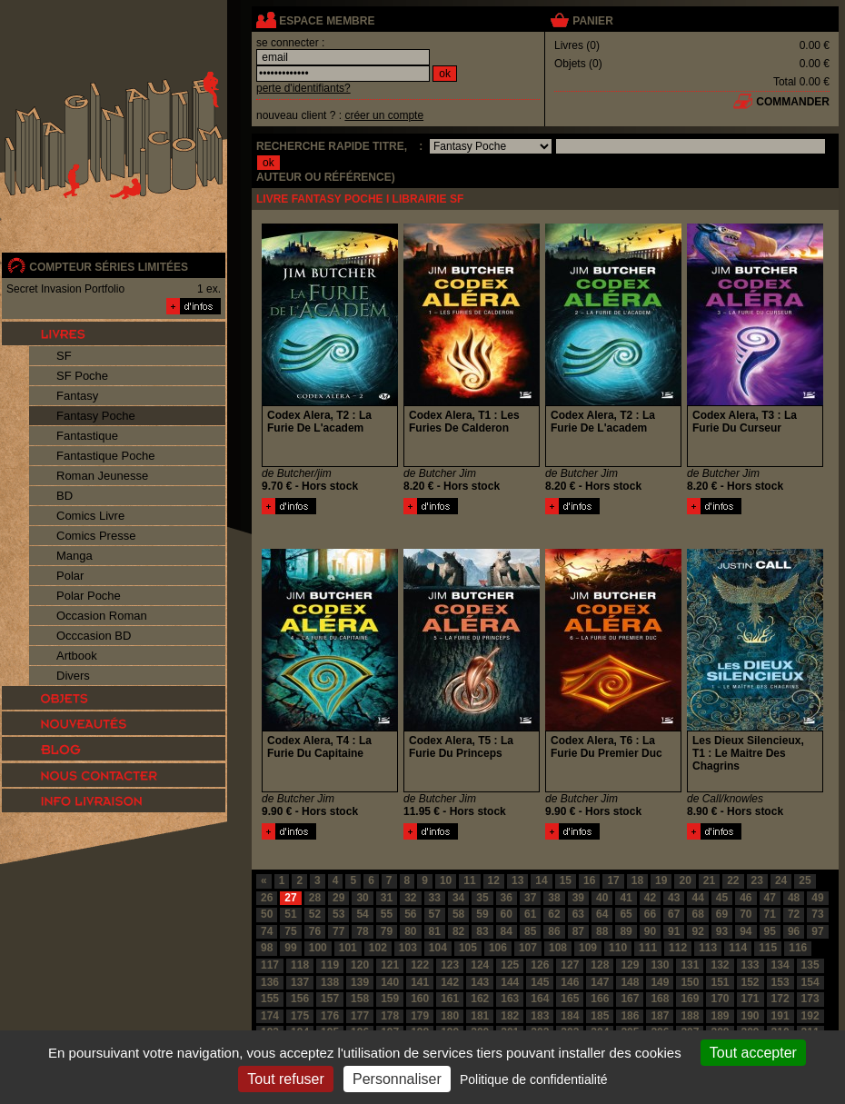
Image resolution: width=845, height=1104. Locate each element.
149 (660, 982)
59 (482, 914)
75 (290, 931)
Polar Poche (88, 595)
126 (540, 965)
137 (300, 982)
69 (722, 914)
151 (720, 982)
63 (578, 914)
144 (510, 982)
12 (494, 880)
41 (625, 897)
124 (480, 965)
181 (480, 1016)
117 (270, 965)
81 (435, 931)
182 (510, 1016)
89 (625, 931)
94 (745, 931)
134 (780, 965)
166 (600, 998)
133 (750, 965)
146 (570, 982)
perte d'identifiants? (303, 88)
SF (64, 356)
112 (678, 947)
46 (745, 897)
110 (618, 947)
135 (810, 965)
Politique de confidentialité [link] (534, 1079)
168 (660, 998)
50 (267, 914)
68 (697, 914)
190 (750, 1016)
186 (630, 1016)
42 (650, 897)
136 (270, 982)
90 (650, 931)
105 (468, 947)
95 (770, 931)
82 (458, 931)
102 (378, 947)
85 (530, 931)
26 (267, 897)
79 (387, 931)
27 (290, 897)
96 (794, 931)
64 (602, 914)
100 (318, 947)
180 (450, 1016)
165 (570, 998)
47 (770, 897)
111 (648, 947)
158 (360, 998)
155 (270, 998)
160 (420, 998)
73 (817, 914)
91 (674, 931)
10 (446, 880)
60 (506, 914)
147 (600, 982)
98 (267, 947)
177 (360, 1016)
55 (387, 914)
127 (570, 965)
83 (482, 931)
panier (592, 21)
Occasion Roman (101, 615)
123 (450, 965)
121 (390, 965)
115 (768, 947)
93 (722, 931)
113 (708, 947)
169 (690, 998)
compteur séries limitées (108, 267)
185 (600, 1016)
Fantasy (77, 396)
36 (506, 897)
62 (554, 914)
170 (720, 998)
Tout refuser (285, 1079)
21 (709, 880)
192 (810, 1016)
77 (338, 931)
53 (338, 914)
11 (469, 880)
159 (390, 998)
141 (420, 982)
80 (410, 931)
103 (408, 947)
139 (360, 982)
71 (770, 914)
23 (757, 880)
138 (330, 982)
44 (697, 897)
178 (390, 1016)
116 (798, 947)
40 (602, 897)
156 (300, 998)
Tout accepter (753, 1052)
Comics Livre (90, 515)
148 (630, 982)
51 (290, 914)
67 (674, 914)
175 (300, 1016)
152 (750, 982)
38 (554, 897)
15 (566, 880)
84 (506, 931)
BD (64, 495)
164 (540, 998)
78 (362, 931)
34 (458, 897)
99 (290, 947)
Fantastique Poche (105, 455)
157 (330, 998)
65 (625, 914)
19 (661, 880)
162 (480, 998)
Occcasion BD (93, 635)
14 (541, 880)
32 (410, 897)
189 (720, 1016)
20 (685, 880)
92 (697, 931)
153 (780, 982)
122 (420, 965)
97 (817, 931)
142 (450, 982)
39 (578, 897)
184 (570, 1016)
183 (540, 1016)
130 (660, 965)
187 (660, 1016)
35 (482, 897)
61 (530, 914)
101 (348, 947)
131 (690, 965)
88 (602, 931)
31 (387, 897)
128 (600, 965)
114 (738, 947)
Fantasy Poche (95, 416)
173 (810, 998)
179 (420, 1016)
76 (315, 931)
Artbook (76, 655)
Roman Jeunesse (102, 475)
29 (338, 897)
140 (390, 982)
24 (781, 880)
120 (360, 965)
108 (558, 947)
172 (780, 998)
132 (720, 965)
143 (480, 982)
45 (722, 897)
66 (650, 914)
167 (630, 998)
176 (330, 1016)
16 (589, 880)
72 (794, 914)
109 (588, 947)
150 (690, 982)
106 (498, 947)
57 (435, 914)
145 (540, 982)
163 (510, 998)
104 (438, 947)
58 (458, 914)
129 (630, 965)
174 (270, 1016)
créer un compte (383, 115)
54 (362, 914)
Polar (70, 575)
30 (362, 897)
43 (674, 897)
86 (554, 931)
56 (410, 914)
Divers (73, 675)
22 (733, 880)
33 (435, 897)
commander (793, 101)
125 (510, 965)
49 (817, 897)
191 (780, 1016)
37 (530, 897)
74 (267, 931)
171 (750, 998)
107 (528, 947)
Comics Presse (95, 535)
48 (794, 897)
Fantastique (87, 436)
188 (690, 1016)
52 (315, 914)
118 (300, 965)
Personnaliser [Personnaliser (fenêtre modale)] (397, 1079)
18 (637, 880)
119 (330, 965)
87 (578, 931)
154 (810, 982)
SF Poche (82, 376)
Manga (74, 555)
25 (804, 880)
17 (613, 880)
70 (745, 914)
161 (450, 998)
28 (315, 897)
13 (517, 880)
